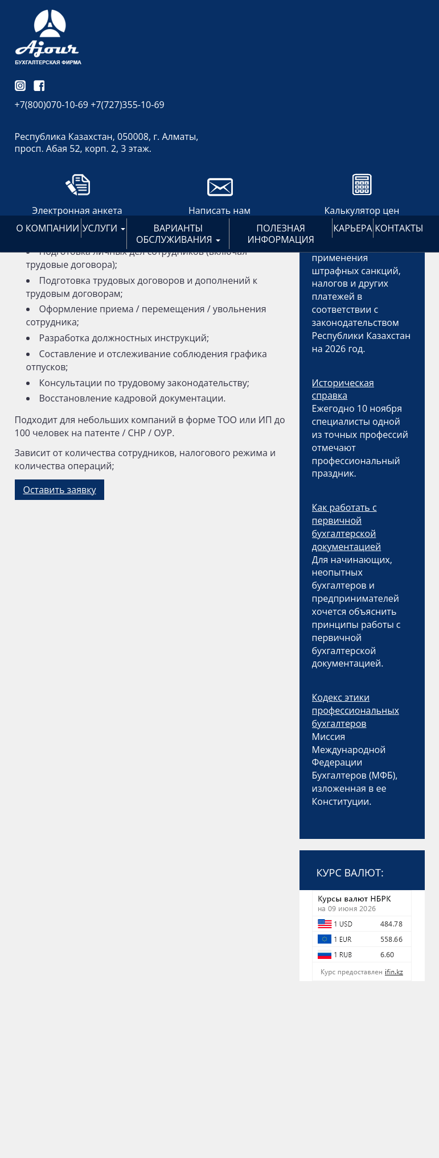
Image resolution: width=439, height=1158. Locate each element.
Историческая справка (343, 389)
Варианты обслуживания (178, 234)
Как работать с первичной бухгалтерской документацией (346, 527)
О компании (47, 228)
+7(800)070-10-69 (52, 104)
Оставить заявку (59, 489)
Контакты (399, 228)
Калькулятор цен (362, 210)
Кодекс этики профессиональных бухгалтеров (355, 710)
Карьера (352, 228)
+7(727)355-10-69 (128, 104)
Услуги (104, 228)
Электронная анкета (77, 210)
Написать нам (219, 210)
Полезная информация (280, 234)
